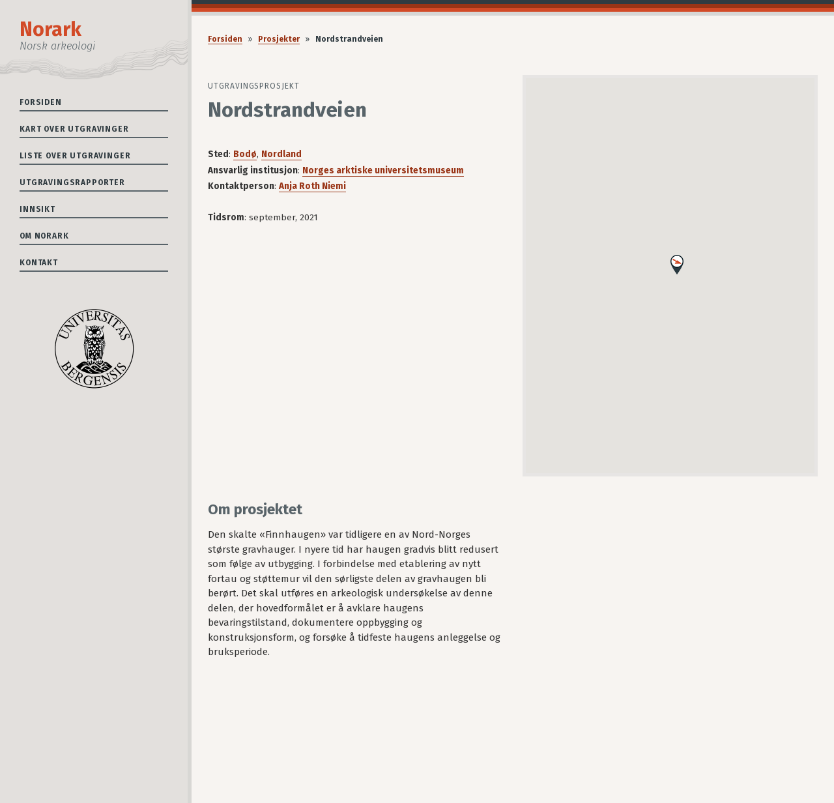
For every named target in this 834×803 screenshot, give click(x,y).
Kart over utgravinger (74, 129)
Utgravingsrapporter (72, 182)
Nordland (281, 154)
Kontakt (39, 262)
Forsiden (41, 102)
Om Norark (44, 236)
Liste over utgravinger (75, 155)
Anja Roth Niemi (312, 186)
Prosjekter (279, 39)
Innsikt (37, 209)
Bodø (245, 154)
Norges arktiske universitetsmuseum (383, 170)
